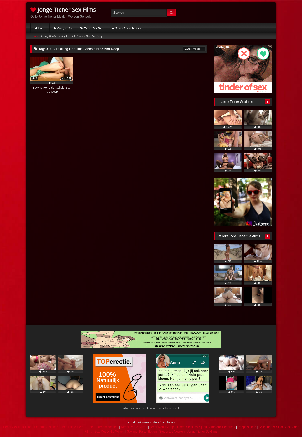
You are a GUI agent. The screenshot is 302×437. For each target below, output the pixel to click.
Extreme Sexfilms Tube (50, 427)
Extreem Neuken (106, 427)
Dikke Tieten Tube (80, 427)
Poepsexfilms (247, 427)
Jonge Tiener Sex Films (63, 9)
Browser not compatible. (231, 12)
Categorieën (64, 28)
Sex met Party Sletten (142, 431)
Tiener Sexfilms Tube (17, 427)
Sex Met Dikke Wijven (109, 431)
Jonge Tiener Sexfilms (202, 431)
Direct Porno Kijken (134, 427)
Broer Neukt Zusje (162, 427)
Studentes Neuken (172, 431)
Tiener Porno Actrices (128, 28)
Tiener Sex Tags (93, 28)
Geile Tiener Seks (270, 427)
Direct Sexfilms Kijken (192, 427)
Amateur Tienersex (222, 427)
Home (41, 28)
